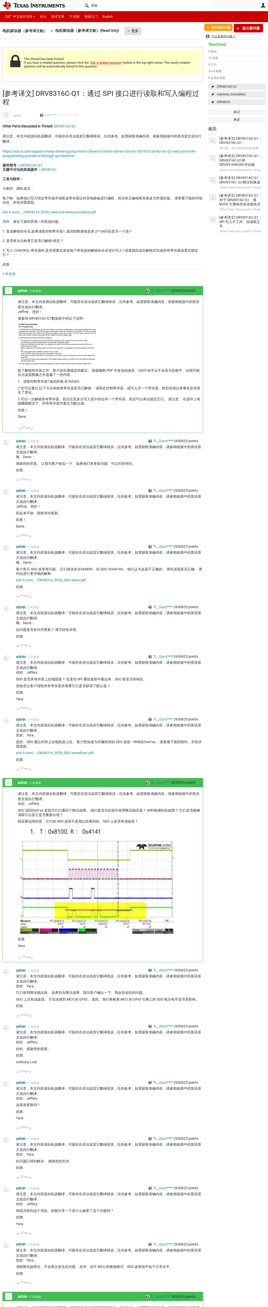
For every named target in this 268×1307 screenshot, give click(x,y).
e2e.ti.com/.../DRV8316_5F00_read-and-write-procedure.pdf (49, 212)
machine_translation (231, 94)
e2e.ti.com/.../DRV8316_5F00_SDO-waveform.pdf (55, 753)
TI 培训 (74, 16)
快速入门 (91, 16)
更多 (135, 31)
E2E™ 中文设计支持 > (20, 16)
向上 (20, 429)
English (108, 16)
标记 (237, 112)
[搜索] (147, 5)
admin (17, 115)
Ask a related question (106, 62)
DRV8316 (223, 102)
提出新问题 (251, 28)
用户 (263, 5)
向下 (32, 429)
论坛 (43, 16)
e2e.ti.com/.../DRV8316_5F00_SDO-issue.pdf (51, 580)
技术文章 (57, 16)
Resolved (217, 44)
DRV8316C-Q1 (227, 86)
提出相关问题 (218, 28)
